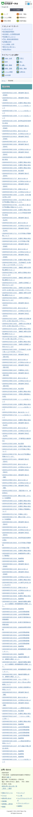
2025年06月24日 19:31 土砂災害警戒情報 (15, 732)
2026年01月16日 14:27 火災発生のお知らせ (16, 362)
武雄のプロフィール (7, 793)
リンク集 (19, 795)
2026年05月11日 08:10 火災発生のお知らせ (16, 133)
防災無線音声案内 (8, 31)
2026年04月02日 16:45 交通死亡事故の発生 (16, 165)
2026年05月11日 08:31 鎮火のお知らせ (15, 131)
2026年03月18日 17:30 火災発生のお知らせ (16, 192)
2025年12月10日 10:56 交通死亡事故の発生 (16, 404)
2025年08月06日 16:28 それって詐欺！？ (15, 679)
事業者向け (22, 17)
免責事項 (19, 806)
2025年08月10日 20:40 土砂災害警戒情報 (15, 632)
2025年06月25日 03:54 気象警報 (13, 724)
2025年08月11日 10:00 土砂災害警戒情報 (15, 614)
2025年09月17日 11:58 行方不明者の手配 (15, 548)
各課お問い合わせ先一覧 (9, 786)
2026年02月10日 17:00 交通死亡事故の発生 (16, 260)
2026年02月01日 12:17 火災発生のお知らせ (16, 310)
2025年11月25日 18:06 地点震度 (13, 443)
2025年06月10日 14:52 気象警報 (13, 754)
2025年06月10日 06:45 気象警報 (13, 756)
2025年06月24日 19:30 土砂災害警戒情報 (15, 735)
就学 (6, 62)
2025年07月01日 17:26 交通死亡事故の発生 (16, 713)
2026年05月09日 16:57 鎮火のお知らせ (15, 141)
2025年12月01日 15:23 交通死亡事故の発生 (16, 420)
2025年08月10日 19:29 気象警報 (13, 646)
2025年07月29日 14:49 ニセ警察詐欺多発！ (16, 708)
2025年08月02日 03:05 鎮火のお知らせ (15, 697)
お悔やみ (22, 72)
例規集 (3, 806)
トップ (6, 14)
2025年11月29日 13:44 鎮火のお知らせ (15, 428)
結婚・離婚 (8, 65)
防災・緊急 (22, 14)
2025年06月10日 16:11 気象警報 (13, 751)
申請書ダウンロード (9, 37)
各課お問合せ (7, 49)
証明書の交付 (7, 42)
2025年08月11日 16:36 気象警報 (13, 609)
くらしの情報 (7, 17)
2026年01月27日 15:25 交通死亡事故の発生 (16, 329)
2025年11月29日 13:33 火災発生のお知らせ (16, 430)
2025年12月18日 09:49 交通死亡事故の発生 (16, 391)
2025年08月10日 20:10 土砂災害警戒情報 (15, 638)
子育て (22, 58)
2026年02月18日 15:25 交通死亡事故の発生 (16, 238)
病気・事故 (23, 68)
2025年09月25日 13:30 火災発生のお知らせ (16, 530)
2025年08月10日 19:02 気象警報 (13, 654)
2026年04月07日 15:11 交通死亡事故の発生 (16, 162)
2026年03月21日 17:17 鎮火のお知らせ (15, 178)
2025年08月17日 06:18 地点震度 (13, 593)
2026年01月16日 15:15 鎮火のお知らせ (15, 359)
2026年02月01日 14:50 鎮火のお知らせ (15, 308)
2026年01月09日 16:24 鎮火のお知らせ (15, 378)
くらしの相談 (8, 72)
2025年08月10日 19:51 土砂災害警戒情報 (15, 640)
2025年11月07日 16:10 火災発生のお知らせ (16, 467)
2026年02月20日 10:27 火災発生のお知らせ (16, 225)
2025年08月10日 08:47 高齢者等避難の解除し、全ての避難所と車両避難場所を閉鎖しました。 (17, 664)
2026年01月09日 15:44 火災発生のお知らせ (16, 381)
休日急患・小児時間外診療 (11, 34)
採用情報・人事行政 (7, 804)
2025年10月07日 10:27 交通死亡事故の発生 (16, 506)
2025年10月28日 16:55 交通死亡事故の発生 (16, 503)
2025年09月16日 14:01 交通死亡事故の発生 (16, 550)
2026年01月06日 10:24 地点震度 (13, 388)
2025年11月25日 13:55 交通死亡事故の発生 (16, 446)
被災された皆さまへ (9, 47)
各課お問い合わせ (6, 798)
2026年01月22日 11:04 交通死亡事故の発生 (16, 341)
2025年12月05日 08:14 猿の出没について (15, 412)
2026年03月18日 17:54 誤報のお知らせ (15, 189)
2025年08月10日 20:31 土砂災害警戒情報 (15, 635)
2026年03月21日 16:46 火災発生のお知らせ (16, 181)
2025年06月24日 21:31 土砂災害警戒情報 (15, 727)
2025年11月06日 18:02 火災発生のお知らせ (16, 483)
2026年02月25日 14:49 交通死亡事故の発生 (16, 210)
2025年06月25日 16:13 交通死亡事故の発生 (16, 721)
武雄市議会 (22, 21)
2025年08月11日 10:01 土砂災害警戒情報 (15, 611)
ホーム (3, 80)
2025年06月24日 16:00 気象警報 (13, 738)
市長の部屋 (7, 21)
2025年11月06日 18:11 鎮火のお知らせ (15, 480)
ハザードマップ (8, 29)
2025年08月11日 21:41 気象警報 (13, 598)
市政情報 (4, 801)
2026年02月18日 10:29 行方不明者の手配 (15, 241)
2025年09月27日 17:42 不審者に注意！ (15, 514)
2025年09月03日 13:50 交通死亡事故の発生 (16, 580)
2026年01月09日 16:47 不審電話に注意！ (15, 370)
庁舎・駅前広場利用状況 (10, 39)
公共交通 (8, 75)
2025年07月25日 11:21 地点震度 (13, 711)
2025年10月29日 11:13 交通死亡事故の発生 (16, 501)
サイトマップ (21, 793)
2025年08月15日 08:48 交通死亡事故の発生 (16, 596)
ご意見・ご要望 (7, 788)
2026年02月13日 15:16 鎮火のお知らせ (15, 249)
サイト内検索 (16, 9)
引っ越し (22, 65)
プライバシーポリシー (23, 803)
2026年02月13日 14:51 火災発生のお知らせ (16, 252)
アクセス (4, 795)
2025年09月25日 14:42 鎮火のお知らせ (15, 527)
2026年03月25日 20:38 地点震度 (13, 170)
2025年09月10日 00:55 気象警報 (13, 561)
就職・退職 (8, 68)
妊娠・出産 (8, 58)
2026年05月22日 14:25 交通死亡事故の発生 (16, 103)
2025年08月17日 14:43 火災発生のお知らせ (16, 590)
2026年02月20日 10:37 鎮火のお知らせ (15, 223)
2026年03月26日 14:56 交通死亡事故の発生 (16, 168)
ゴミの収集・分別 (8, 44)
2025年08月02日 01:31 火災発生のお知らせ (16, 700)
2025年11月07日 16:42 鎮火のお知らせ (15, 464)
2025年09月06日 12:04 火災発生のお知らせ (16, 577)
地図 (8, 777)
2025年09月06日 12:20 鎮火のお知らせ (15, 569)
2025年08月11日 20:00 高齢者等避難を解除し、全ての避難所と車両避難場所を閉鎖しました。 (17, 604)
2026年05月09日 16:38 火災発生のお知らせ (16, 149)
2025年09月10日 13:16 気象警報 (13, 558)
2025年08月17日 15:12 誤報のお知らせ (15, 587)
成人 (21, 62)
